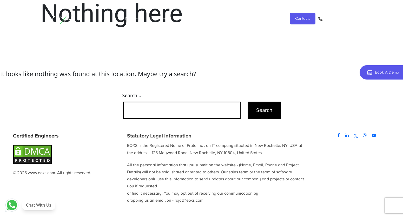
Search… (131, 95)
